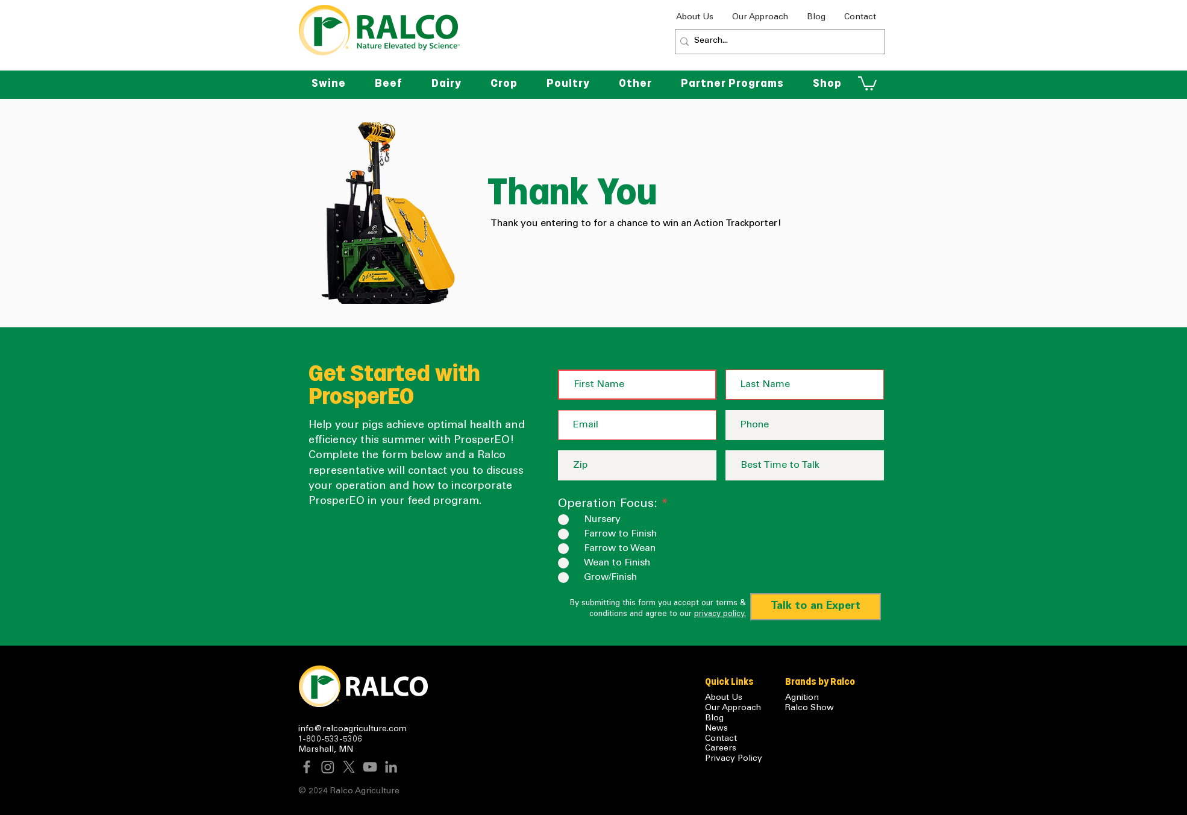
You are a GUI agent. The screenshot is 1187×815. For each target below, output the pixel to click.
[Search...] (776, 42)
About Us (723, 698)
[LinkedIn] (391, 766)
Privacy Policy (733, 759)
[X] (348, 766)
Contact (721, 739)
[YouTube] (370, 766)
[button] (635, 83)
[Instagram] (327, 766)
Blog (714, 718)
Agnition (802, 698)
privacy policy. (720, 614)
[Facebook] (306, 766)
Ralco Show (809, 708)
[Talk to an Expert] (815, 606)
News (716, 729)
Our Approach (733, 708)
